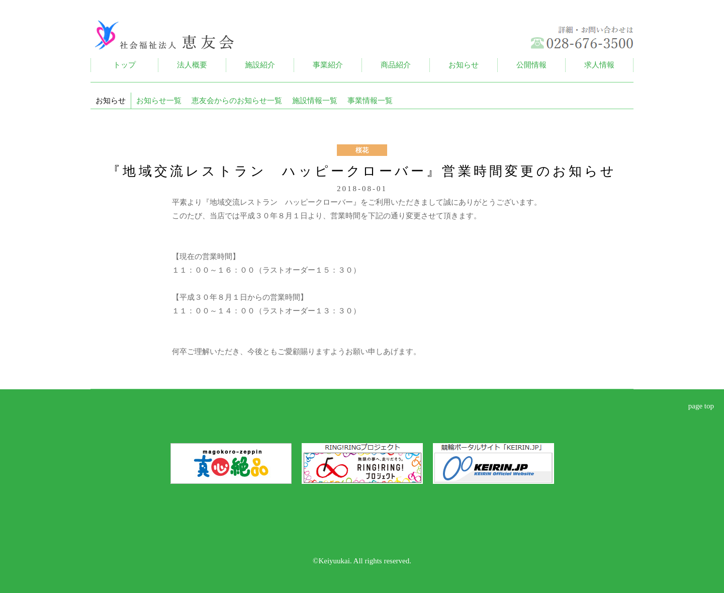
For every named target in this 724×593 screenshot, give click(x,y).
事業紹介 (328, 65)
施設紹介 (260, 65)
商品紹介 (396, 65)
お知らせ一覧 (159, 101)
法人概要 (192, 65)
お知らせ (463, 65)
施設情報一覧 (314, 101)
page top (701, 406)
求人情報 (599, 65)
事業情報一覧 (370, 101)
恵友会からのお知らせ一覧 (237, 101)
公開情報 (531, 65)
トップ (124, 65)
